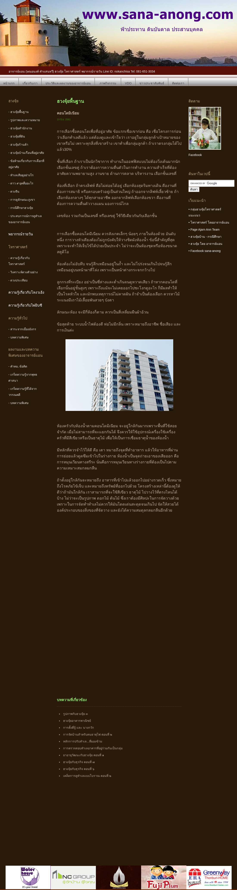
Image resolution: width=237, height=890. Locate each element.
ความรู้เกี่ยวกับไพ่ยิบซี (25, 305)
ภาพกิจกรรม (108, 83)
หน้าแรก (9, 83)
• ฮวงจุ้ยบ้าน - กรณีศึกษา (205, 236)
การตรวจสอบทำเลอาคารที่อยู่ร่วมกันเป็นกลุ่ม (93, 748)
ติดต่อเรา (178, 83)
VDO (128, 83)
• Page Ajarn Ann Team (204, 229)
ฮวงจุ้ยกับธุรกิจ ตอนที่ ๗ (79, 762)
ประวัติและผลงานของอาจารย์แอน (68, 83)
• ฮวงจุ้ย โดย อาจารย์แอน (205, 243)
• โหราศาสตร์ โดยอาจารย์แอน (209, 222)
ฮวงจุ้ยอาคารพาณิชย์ (77, 720)
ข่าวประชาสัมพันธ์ (151, 83)
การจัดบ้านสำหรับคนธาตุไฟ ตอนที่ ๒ (87, 734)
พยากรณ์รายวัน (20, 234)
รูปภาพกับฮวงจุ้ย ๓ (75, 714)
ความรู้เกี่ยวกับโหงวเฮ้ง (26, 292)
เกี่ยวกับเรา (30, 83)
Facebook (195, 155)
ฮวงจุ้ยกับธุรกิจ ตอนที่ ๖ (78, 769)
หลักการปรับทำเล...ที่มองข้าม (82, 741)
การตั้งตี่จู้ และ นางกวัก (78, 727)
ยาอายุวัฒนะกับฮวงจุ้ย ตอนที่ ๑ (83, 755)
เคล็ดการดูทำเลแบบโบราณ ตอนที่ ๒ (87, 775)
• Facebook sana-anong (205, 251)
